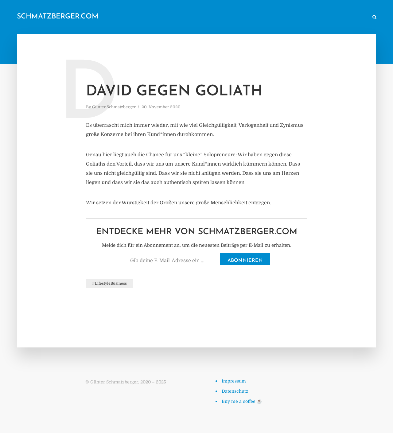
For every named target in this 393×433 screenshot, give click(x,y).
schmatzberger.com (58, 16)
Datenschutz (235, 391)
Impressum (234, 381)
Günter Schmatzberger (114, 107)
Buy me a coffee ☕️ (242, 401)
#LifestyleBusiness (109, 283)
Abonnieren (245, 260)
